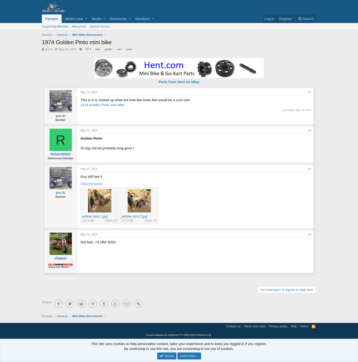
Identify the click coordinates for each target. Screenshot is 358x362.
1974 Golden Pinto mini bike (102, 105)
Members (142, 19)
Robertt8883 (60, 154)
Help (294, 326)
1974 (88, 49)
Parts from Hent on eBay (179, 82)
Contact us (233, 326)
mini (119, 49)
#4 (309, 234)
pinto (129, 49)
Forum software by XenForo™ (179, 335)
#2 (309, 130)
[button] (86, 18)
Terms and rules (254, 326)
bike (97, 49)
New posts (79, 26)
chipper (60, 258)
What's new (74, 19)
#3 (309, 169)
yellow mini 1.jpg (95, 216)
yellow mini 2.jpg (134, 216)
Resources (118, 19)
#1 (309, 92)
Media (96, 19)
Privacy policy (278, 326)
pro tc (49, 49)
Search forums (100, 26)
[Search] (306, 18)
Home (304, 326)
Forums (51, 19)
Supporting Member (55, 26)
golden (108, 49)
